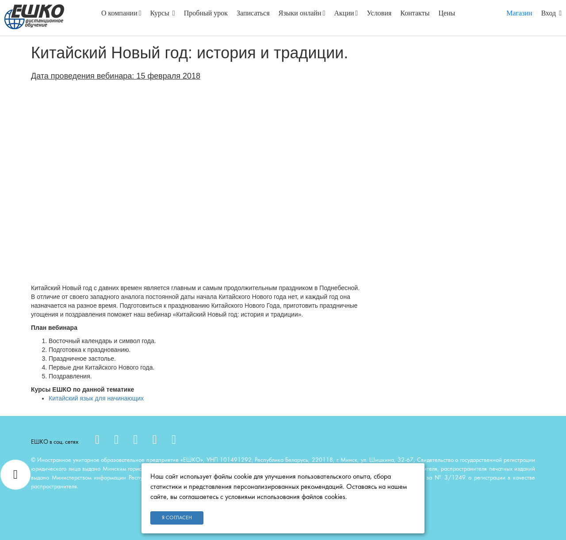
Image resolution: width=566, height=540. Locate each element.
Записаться (253, 13)
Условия (379, 13)
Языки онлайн (302, 13)
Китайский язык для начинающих (96, 398)
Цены (446, 13)
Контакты (414, 13)
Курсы (162, 13)
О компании (121, 13)
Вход (551, 13)
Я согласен (177, 518)
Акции (346, 13)
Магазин (519, 13)
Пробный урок (206, 13)
